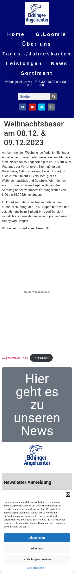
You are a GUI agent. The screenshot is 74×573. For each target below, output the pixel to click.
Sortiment (37, 73)
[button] (68, 495)
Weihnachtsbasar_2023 (15, 357)
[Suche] (53, 96)
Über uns (37, 44)
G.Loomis (51, 34)
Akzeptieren (37, 538)
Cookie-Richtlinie (35, 568)
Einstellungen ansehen (37, 559)
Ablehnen (37, 548)
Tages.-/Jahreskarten (36, 53)
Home (16, 34)
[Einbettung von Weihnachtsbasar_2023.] (37, 292)
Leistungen (24, 63)
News (59, 63)
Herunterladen (41, 357)
